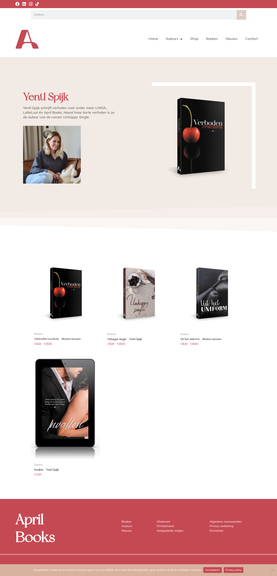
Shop (194, 39)
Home (153, 39)
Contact (251, 39)
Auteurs (174, 39)
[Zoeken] (241, 15)
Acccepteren (212, 569)
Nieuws (232, 39)
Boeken (212, 39)
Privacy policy (234, 569)
